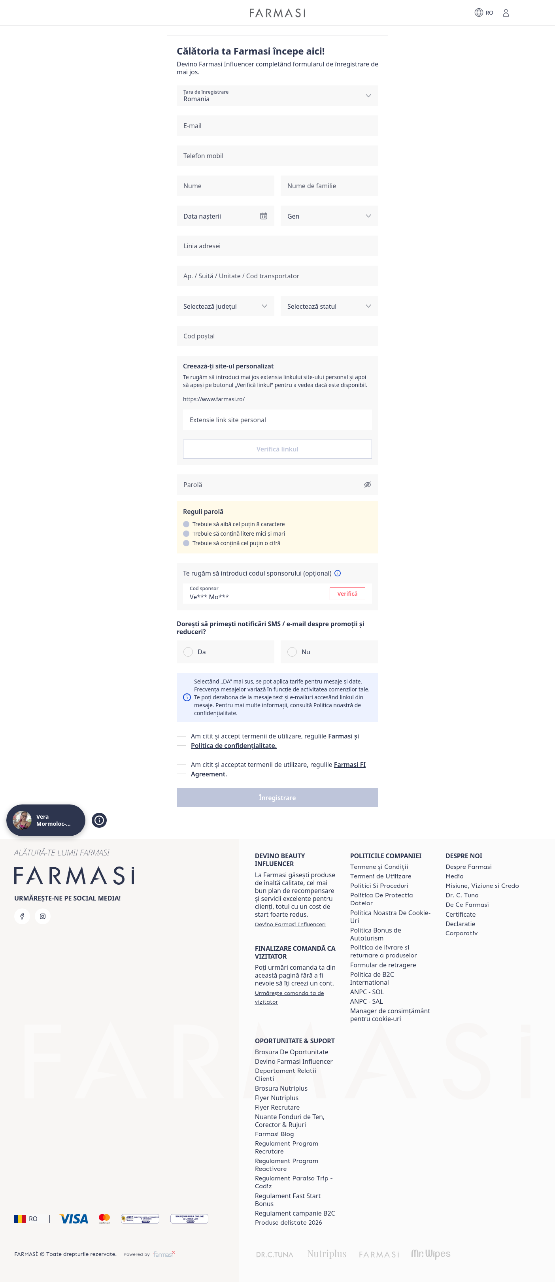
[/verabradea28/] (277, 12)
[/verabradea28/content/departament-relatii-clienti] (295, 1075)
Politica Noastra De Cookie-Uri (390, 917)
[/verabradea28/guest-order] (295, 997)
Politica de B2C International (372, 978)
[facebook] (22, 916)
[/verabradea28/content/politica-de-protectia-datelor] (390, 899)
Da (202, 652)
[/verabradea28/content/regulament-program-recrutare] (295, 1147)
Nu (306, 652)
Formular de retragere (383, 965)
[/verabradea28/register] (290, 924)
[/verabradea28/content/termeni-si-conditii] (379, 867)
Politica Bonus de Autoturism (375, 934)
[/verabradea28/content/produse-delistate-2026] (288, 1223)
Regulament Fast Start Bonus (288, 1200)
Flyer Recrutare (277, 1107)
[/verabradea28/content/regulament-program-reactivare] (295, 1165)
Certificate (461, 914)
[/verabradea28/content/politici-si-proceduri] (379, 886)
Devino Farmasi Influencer (294, 1061)
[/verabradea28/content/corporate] (462, 933)
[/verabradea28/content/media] (455, 876)
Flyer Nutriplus (276, 1098)
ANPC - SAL (366, 1001)
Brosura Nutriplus (281, 1088)
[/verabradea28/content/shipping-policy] (390, 951)
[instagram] (43, 916)
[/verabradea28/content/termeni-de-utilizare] (381, 876)
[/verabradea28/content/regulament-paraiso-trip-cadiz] (295, 1182)
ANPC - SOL (367, 992)
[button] (277, 797)
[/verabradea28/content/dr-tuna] (462, 895)
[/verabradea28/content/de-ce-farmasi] (467, 905)
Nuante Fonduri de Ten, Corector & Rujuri (290, 1121)
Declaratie (461, 924)
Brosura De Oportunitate (291, 1052)
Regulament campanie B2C (295, 1213)
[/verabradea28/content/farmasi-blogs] (274, 1134)
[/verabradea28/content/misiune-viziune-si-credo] (482, 886)
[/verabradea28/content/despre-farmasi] (469, 867)
